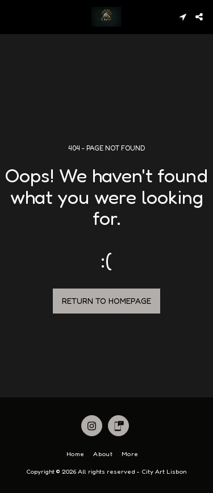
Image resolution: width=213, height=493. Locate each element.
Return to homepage (106, 301)
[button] (12, 16)
